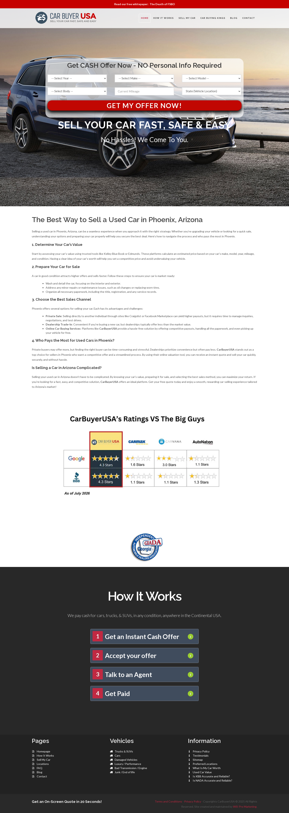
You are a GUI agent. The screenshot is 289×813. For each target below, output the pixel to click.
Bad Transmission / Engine (131, 768)
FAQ (39, 768)
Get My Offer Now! (144, 105)
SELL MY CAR (187, 18)
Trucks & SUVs (124, 751)
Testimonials (201, 755)
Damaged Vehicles (126, 759)
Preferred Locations (205, 763)
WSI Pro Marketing (245, 806)
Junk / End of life (125, 772)
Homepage (43, 751)
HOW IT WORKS (163, 18)
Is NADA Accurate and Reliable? (212, 780)
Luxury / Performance (128, 763)
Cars (117, 755)
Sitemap (198, 759)
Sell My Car (43, 759)
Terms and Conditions (168, 801)
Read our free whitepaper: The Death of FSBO (144, 4)
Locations (43, 763)
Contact (42, 776)
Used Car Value (202, 772)
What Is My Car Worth (207, 768)
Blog (39, 772)
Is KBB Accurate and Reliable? (211, 776)
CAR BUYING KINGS (212, 18)
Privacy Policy (201, 751)
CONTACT (248, 18)
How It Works (45, 755)
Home (144, 18)
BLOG (233, 18)
